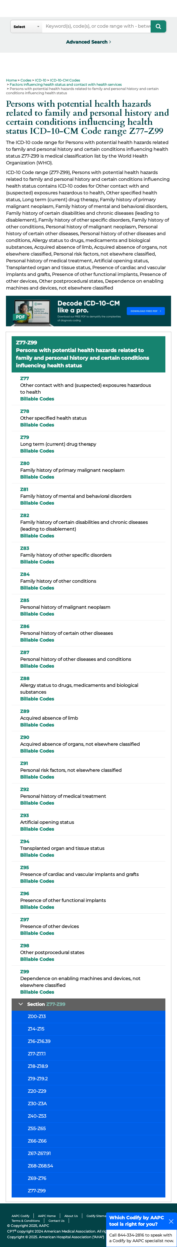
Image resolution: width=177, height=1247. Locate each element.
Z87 (24, 652)
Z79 (24, 437)
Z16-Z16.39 (39, 1041)
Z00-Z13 (37, 1016)
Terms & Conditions (26, 1221)
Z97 (24, 919)
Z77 (24, 378)
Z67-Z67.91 (39, 1153)
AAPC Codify (20, 1216)
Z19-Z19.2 (38, 1078)
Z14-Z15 (36, 1029)
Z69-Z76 (37, 1178)
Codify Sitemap (97, 1216)
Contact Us (56, 1221)
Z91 (24, 763)
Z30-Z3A (37, 1103)
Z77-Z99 (37, 1191)
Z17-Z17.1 (37, 1054)
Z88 (25, 678)
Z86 (24, 626)
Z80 (25, 463)
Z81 (24, 489)
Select (19, 27)
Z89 (24, 711)
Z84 (25, 574)
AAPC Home (47, 1216)
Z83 (24, 548)
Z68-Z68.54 (40, 1166)
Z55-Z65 (37, 1128)
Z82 (24, 515)
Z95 (24, 867)
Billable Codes (37, 399)
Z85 (24, 600)
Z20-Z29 (37, 1091)
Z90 (24, 737)
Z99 (24, 971)
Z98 (24, 945)
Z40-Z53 (37, 1116)
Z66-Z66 (37, 1141)
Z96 (24, 893)
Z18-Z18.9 (38, 1066)
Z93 (24, 815)
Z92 (24, 789)
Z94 (24, 841)
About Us (71, 1216)
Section (46, 1004)
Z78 (24, 411)
